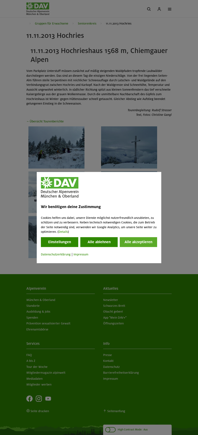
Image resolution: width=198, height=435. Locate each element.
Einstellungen (59, 242)
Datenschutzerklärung (56, 254)
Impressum (80, 254)
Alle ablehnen (99, 242)
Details (63, 232)
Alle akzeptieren (138, 242)
